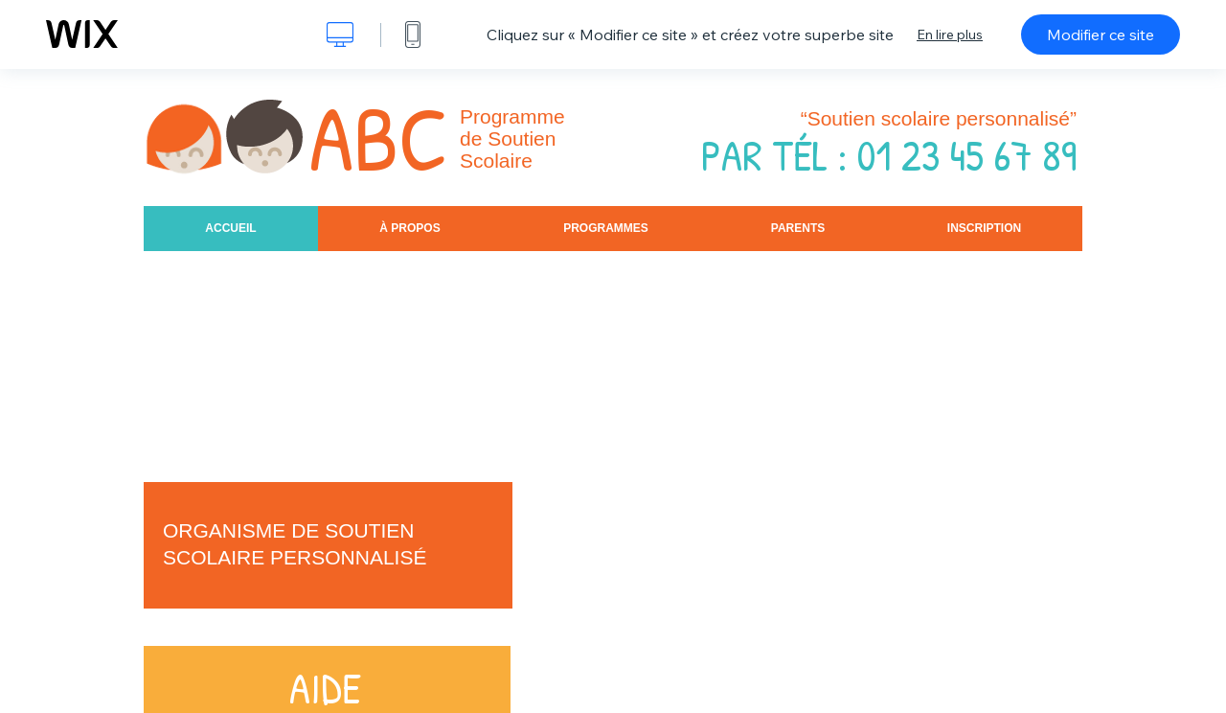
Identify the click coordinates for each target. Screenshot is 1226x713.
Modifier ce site (1100, 34)
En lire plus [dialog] (950, 34)
